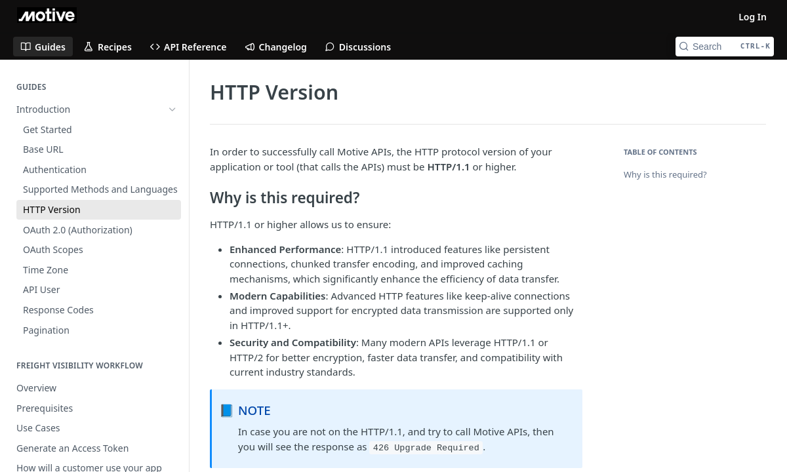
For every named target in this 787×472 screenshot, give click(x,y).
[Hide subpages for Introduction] (172, 109)
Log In (752, 16)
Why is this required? (665, 174)
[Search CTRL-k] (725, 46)
